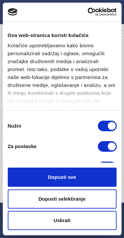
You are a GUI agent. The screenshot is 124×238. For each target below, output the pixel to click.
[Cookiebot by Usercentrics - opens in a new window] (88, 12)
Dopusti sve (62, 177)
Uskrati (62, 220)
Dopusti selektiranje (62, 199)
